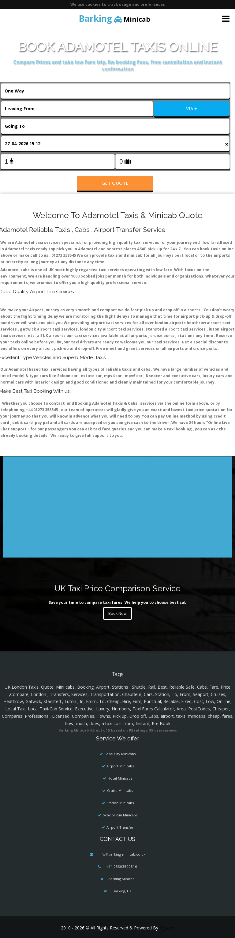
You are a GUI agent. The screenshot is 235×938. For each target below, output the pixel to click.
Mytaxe (166, 928)
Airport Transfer (119, 827)
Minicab (114, 18)
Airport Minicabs (120, 766)
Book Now (117, 613)
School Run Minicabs (120, 815)
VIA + (191, 108)
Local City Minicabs (120, 753)
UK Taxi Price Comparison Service (117, 588)
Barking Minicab (121, 878)
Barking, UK (122, 891)
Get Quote (115, 183)
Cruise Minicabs (120, 790)
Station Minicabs (120, 802)
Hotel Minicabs (120, 778)
